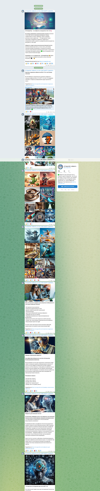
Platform (72, 31)
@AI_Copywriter (67, 9)
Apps (69, 31)
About (62, 31)
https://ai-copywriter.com (37, 438)
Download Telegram (67, 28)
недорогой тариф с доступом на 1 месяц (39, 477)
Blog (65, 31)
